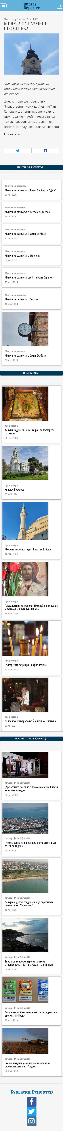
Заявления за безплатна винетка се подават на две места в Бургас (31, 1013)
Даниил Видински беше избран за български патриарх (29, 431)
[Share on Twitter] (18, 150)
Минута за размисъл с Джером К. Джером (27, 212)
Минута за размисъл (16, 186)
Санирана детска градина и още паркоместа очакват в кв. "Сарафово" (29, 903)
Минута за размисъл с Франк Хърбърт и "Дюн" (30, 190)
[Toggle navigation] (3, 5)
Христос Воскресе (14, 489)
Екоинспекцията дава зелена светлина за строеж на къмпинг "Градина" (27, 1064)
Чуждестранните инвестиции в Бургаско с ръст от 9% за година (30, 844)
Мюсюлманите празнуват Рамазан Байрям (28, 549)
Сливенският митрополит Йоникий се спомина (30, 721)
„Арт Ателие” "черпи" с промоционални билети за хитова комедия (31, 788)
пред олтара (11, 426)
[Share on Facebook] (45, 150)
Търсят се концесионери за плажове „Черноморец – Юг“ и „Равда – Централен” (29, 963)
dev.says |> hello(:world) (17, 783)
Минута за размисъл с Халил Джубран (25, 234)
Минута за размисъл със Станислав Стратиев (29, 277)
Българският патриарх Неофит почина (26, 665)
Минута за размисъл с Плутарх (21, 299)
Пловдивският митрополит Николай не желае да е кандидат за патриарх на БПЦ (31, 607)
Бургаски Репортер (31, 1091)
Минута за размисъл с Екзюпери (22, 255)
